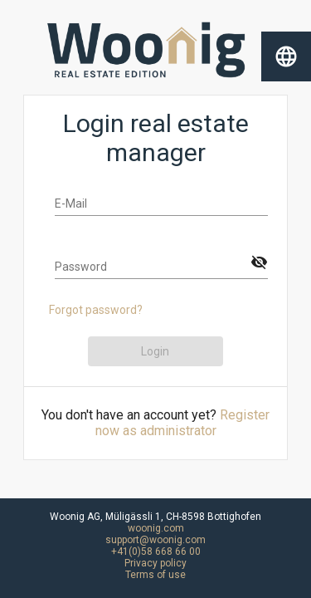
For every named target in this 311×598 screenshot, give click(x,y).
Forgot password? (96, 309)
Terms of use (155, 575)
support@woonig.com (155, 540)
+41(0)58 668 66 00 (156, 551)
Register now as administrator (182, 423)
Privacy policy (155, 563)
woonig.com (156, 528)
